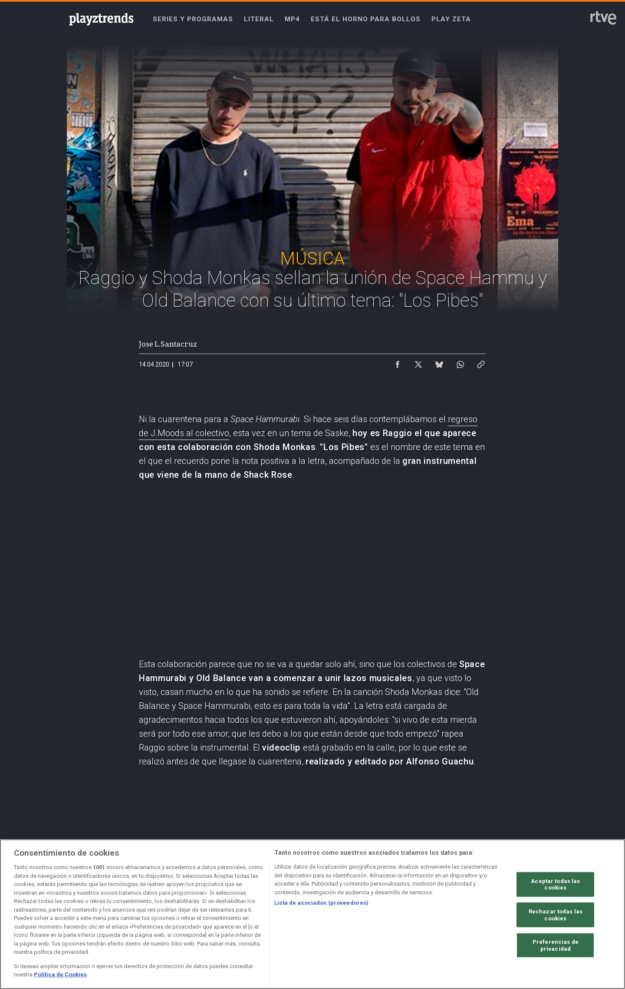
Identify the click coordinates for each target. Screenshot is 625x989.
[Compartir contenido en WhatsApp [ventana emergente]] (460, 362)
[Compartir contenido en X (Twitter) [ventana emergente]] (418, 362)
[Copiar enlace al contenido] (480, 362)
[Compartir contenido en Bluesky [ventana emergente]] (439, 362)
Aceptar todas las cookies (555, 884)
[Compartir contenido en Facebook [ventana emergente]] (397, 362)
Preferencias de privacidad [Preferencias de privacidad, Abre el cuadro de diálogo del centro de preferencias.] (556, 945)
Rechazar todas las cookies (555, 915)
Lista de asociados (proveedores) (321, 903)
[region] (312, 914)
